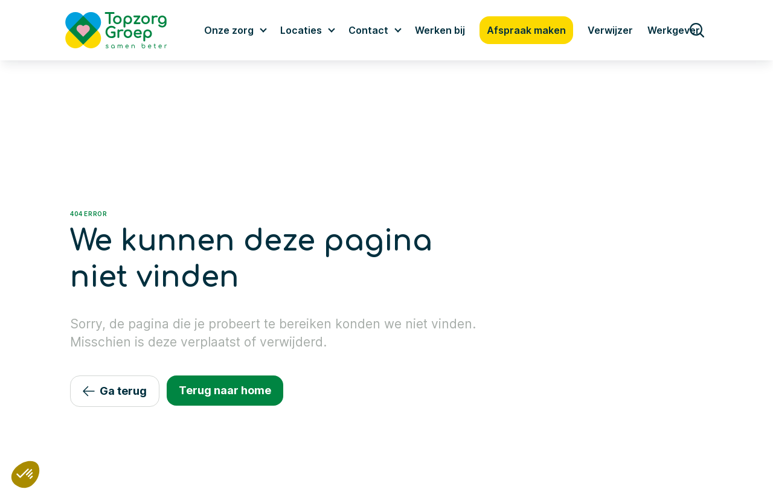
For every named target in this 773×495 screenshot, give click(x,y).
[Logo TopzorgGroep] (126, 30)
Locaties (301, 30)
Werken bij (440, 30)
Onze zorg (229, 30)
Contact (368, 30)
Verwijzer (610, 30)
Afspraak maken (526, 30)
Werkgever (673, 30)
